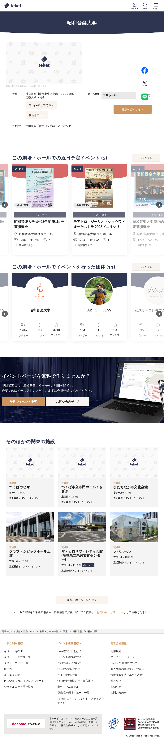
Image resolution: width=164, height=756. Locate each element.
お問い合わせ (118, 692)
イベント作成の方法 (69, 657)
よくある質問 (12, 674)
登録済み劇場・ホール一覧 (73, 692)
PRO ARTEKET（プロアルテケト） (25, 680)
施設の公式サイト (132, 109)
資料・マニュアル (68, 686)
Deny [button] (131, 737)
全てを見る (146, 157)
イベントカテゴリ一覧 (17, 657)
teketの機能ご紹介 (68, 668)
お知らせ (115, 686)
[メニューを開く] (156, 6)
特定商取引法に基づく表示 (126, 674)
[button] (5, 741)
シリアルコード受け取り (18, 686)
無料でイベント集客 (23, 401)
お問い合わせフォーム (110, 612)
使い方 (8, 668)
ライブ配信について (69, 674)
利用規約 (115, 651)
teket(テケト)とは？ (69, 651)
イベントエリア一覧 (16, 663)
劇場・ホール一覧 (49, 631)
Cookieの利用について (124, 663)
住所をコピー (37, 115)
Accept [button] (150, 736)
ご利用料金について (69, 663)
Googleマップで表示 (41, 105)
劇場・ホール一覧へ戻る (82, 599)
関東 (65, 631)
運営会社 (115, 680)
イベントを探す (13, 651)
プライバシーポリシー (123, 657)
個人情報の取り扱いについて (127, 668)
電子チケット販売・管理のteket (18, 631)
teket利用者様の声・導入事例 (75, 680)
